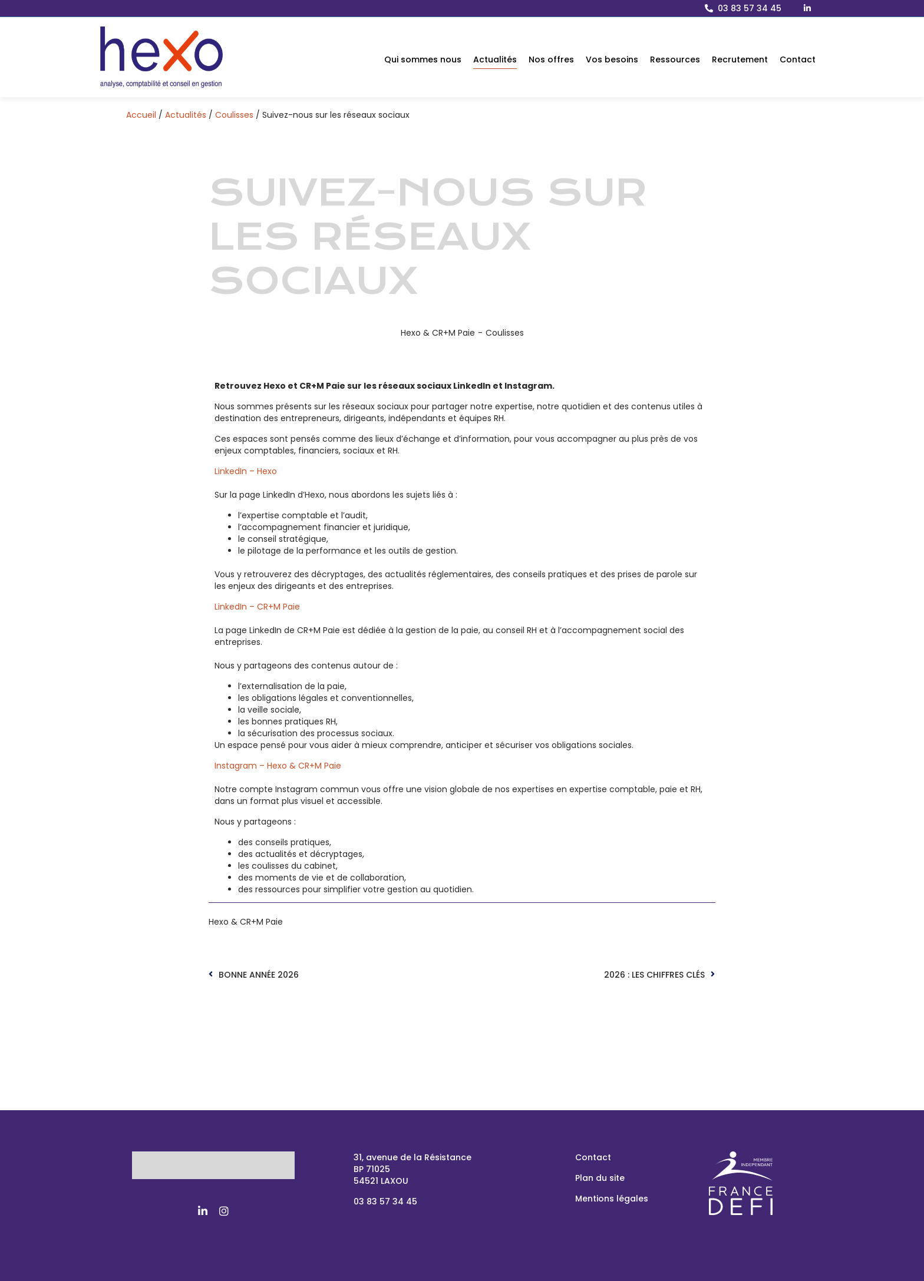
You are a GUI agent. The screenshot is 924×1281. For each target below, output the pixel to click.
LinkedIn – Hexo (245, 471)
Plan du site (600, 1178)
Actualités (495, 59)
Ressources (675, 59)
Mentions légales (611, 1198)
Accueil (141, 115)
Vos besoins (612, 59)
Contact (798, 59)
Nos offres (551, 59)
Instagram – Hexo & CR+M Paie (277, 766)
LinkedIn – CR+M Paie (257, 607)
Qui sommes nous (422, 59)
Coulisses (234, 115)
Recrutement (740, 59)
